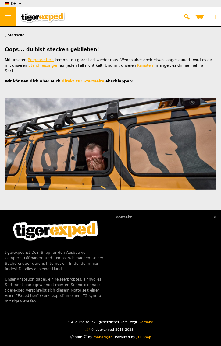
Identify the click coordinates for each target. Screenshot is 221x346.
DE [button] (10, 4)
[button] (187, 17)
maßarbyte (103, 337)
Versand (146, 322)
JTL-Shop (144, 337)
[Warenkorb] (201, 17)
